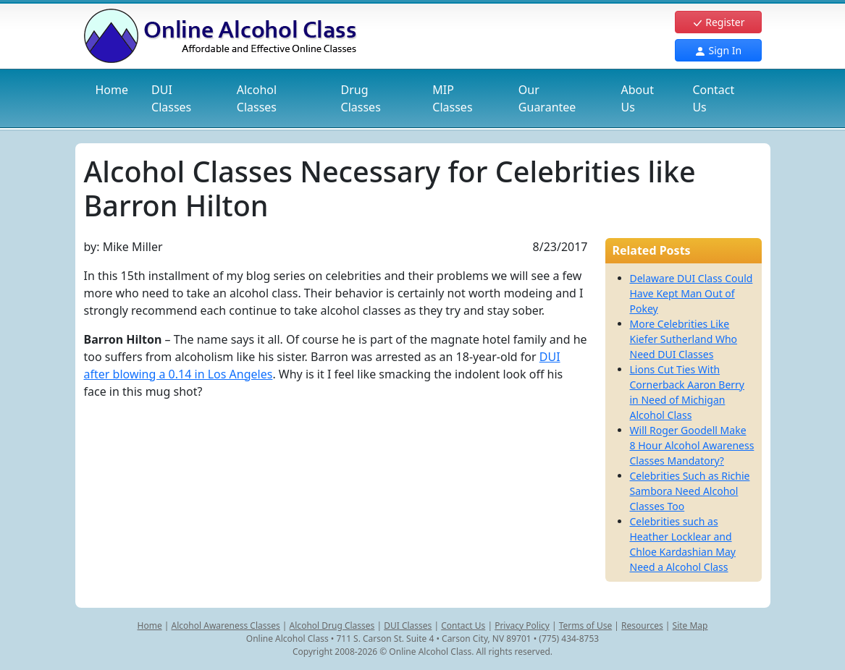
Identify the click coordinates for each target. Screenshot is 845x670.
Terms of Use (585, 625)
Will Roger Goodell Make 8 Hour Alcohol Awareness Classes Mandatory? (692, 445)
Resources (642, 625)
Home (112, 90)
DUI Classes (408, 625)
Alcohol (257, 98)
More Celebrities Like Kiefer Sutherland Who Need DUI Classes (684, 339)
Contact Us (713, 98)
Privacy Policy (522, 625)
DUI (171, 98)
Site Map (690, 625)
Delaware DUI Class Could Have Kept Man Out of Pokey (691, 293)
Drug (361, 98)
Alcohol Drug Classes (332, 625)
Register (718, 22)
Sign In (717, 50)
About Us (637, 98)
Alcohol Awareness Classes (226, 625)
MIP (452, 98)
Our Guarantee (547, 98)
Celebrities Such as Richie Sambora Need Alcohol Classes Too (690, 491)
